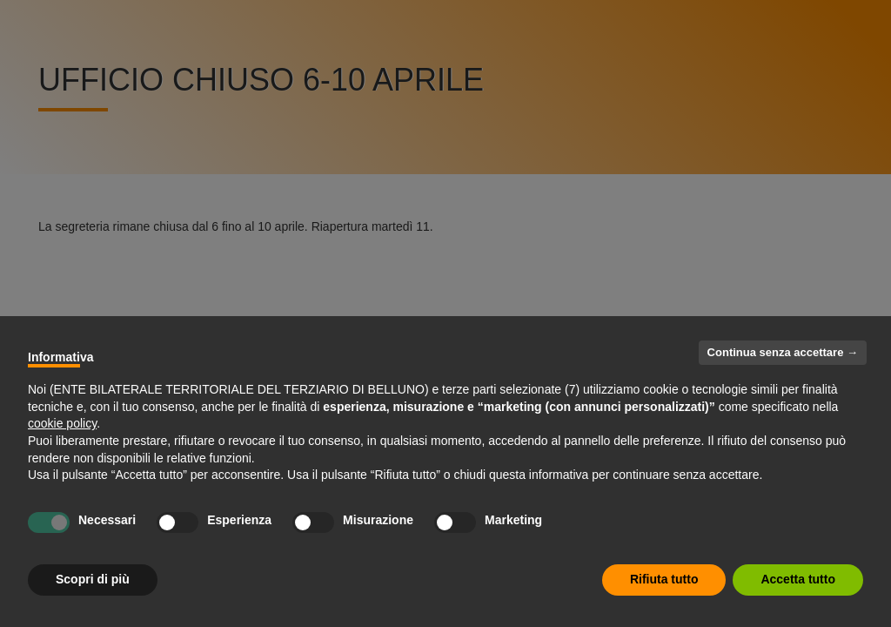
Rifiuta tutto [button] (664, 579)
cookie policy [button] (62, 423)
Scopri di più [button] (93, 579)
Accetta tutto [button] (797, 579)
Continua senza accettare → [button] (782, 352)
